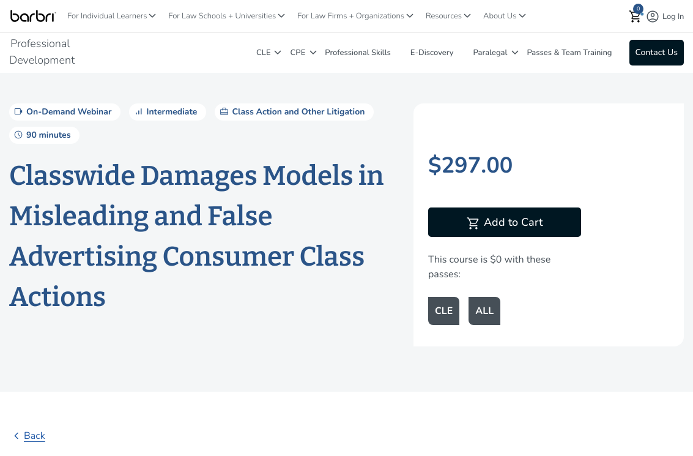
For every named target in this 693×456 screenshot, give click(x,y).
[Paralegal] (515, 52)
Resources (444, 15)
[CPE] (313, 52)
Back (27, 436)
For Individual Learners (107, 15)
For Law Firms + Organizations (350, 15)
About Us (499, 15)
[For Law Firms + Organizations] (409, 15)
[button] (635, 16)
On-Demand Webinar (61, 111)
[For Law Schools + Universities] (281, 15)
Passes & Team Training (569, 52)
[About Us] (522, 15)
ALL (484, 311)
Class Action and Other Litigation (291, 111)
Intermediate (164, 111)
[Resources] (467, 15)
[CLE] (277, 52)
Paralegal (490, 52)
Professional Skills (358, 52)
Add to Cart (504, 223)
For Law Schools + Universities (222, 15)
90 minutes (41, 135)
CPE (298, 52)
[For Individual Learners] (152, 15)
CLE (263, 52)
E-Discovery (432, 52)
